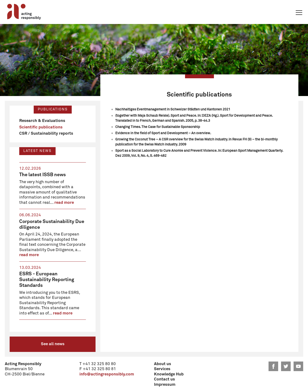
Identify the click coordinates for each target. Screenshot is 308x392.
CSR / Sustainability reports (46, 134)
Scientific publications (41, 127)
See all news (52, 344)
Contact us (164, 379)
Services (162, 369)
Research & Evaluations (42, 121)
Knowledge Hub (169, 374)
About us (162, 364)
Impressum (164, 385)
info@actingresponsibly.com (106, 374)
